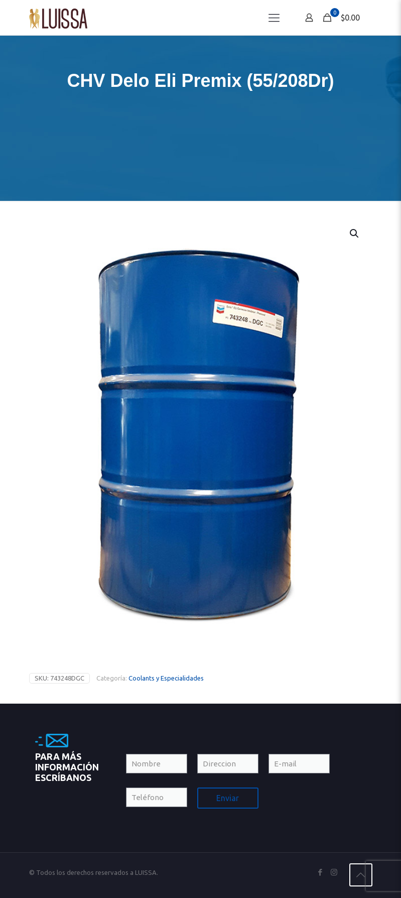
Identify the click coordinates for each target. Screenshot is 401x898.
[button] (355, 233)
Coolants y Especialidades (166, 678)
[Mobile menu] (274, 17)
